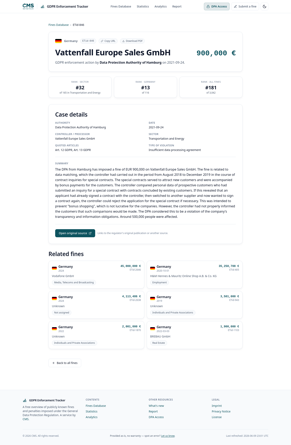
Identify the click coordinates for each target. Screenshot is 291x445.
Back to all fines (64, 362)
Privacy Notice (221, 411)
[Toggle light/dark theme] (264, 6)
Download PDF (132, 41)
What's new (156, 405)
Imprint (217, 405)
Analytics (161, 6)
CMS (25, 418)
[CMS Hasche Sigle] (28, 6)
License (217, 416)
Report (176, 6)
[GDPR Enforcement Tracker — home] (64, 6)
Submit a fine (245, 6)
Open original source (75, 232)
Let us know (168, 435)
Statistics (143, 6)
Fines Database (121, 6)
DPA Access (217, 6)
